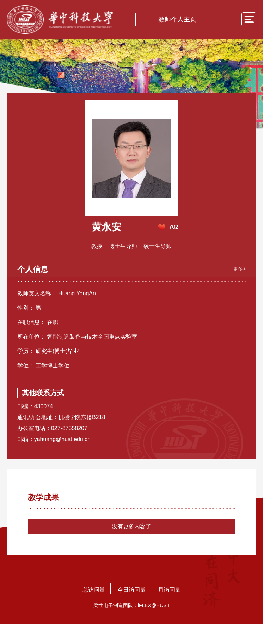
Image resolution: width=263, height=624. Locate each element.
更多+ (239, 269)
